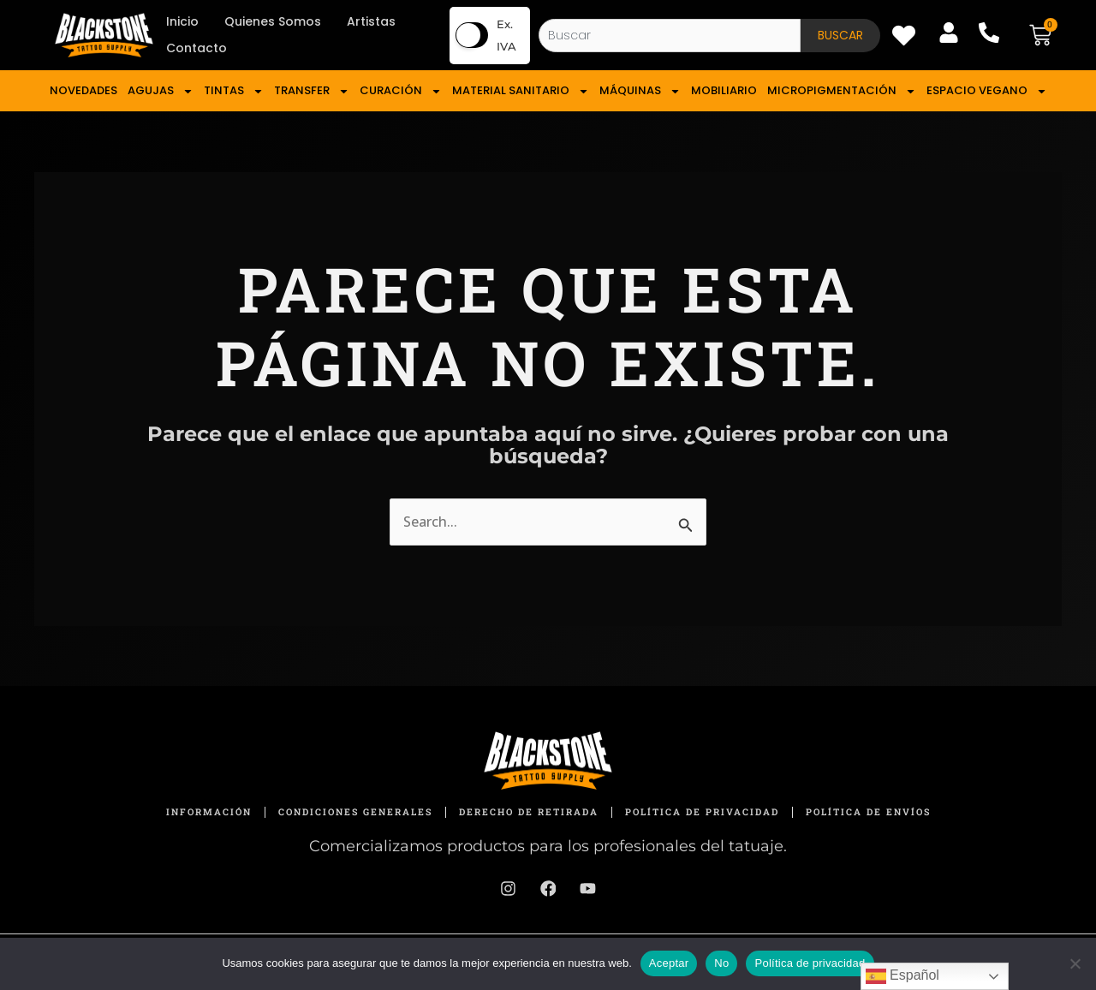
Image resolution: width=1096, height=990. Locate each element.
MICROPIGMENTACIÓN (841, 90)
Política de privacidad (809, 963)
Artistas (371, 21)
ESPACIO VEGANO (986, 90)
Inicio (182, 21)
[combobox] (670, 35)
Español (902, 976)
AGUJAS (161, 90)
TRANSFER (311, 90)
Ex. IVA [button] (506, 35)
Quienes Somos (272, 21)
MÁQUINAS (640, 90)
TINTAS (234, 90)
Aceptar (669, 963)
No (721, 963)
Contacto (196, 48)
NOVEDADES (83, 90)
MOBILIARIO (724, 90)
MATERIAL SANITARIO (520, 90)
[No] (1074, 963)
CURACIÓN (401, 90)
